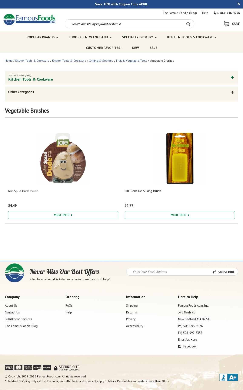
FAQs (69, 305)
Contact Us (12, 312)
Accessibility (134, 326)
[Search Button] (188, 24)
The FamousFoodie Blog (21, 326)
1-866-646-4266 (227, 13)
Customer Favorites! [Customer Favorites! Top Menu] (103, 48)
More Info (63, 215)
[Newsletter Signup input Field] (169, 271)
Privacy (131, 319)
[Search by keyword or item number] (123, 24)
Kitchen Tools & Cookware (32, 61)
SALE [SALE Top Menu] (153, 48)
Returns (131, 312)
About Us (11, 305)
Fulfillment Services (18, 319)
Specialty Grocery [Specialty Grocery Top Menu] (139, 37)
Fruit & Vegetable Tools (131, 61)
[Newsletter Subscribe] (225, 272)
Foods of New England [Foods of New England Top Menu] (90, 37)
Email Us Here (187, 339)
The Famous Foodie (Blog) (180, 13)
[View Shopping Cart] (232, 23)
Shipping (132, 305)
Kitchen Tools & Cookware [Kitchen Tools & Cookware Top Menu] (191, 37)
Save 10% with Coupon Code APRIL (121, 4)
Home (9, 61)
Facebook (187, 346)
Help (205, 13)
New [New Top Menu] (135, 48)
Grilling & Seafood (101, 61)
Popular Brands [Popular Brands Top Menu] (42, 37)
